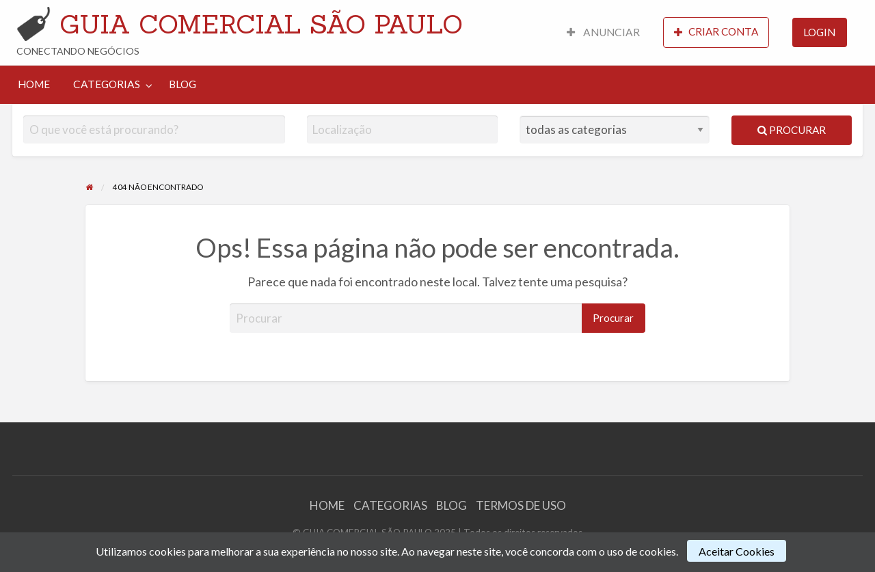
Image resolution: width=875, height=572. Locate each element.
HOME (34, 84)
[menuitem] (603, 32)
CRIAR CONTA (716, 31)
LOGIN (819, 32)
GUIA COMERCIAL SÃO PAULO (261, 24)
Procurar (791, 130)
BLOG (182, 84)
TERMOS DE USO (521, 505)
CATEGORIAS (106, 84)
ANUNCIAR (603, 32)
